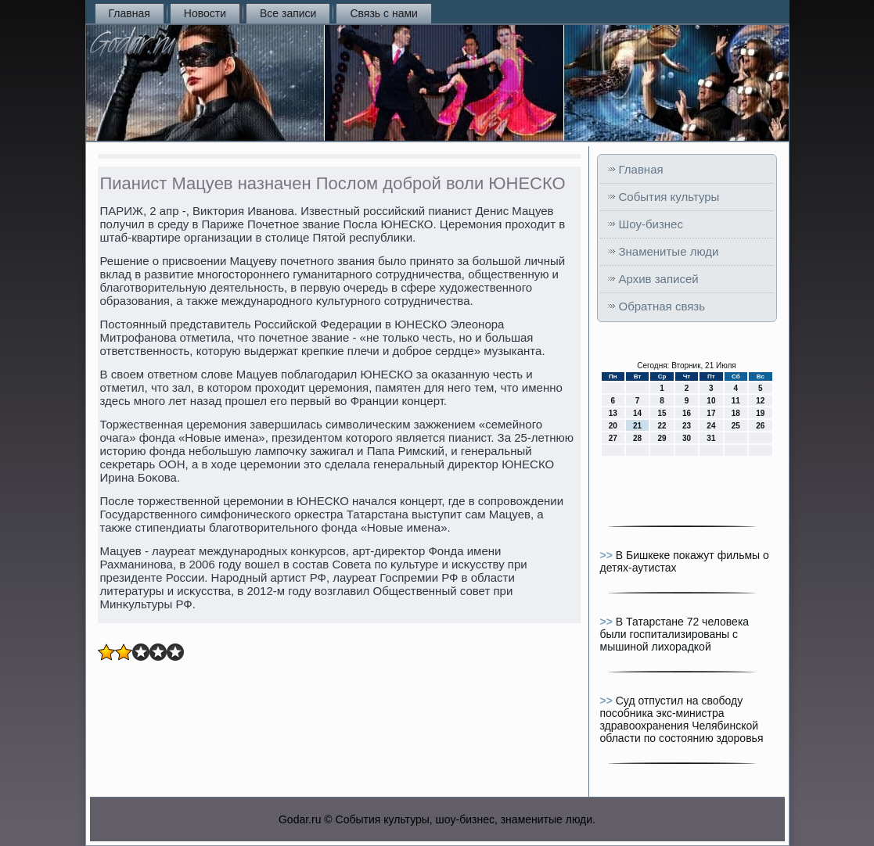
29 (661, 438)
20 (613, 425)
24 (711, 425)
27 (613, 438)
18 (736, 413)
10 (711, 400)
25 (736, 425)
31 (711, 438)
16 (686, 413)
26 (760, 425)
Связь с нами (383, 13)
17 (711, 413)
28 (637, 438)
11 (736, 400)
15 (661, 413)
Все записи (288, 13)
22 (661, 425)
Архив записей (659, 278)
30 (686, 438)
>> (608, 555)
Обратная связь (662, 306)
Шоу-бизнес (651, 224)
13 (613, 413)
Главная (129, 13)
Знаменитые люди (669, 251)
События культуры (669, 196)
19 (760, 413)
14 (637, 413)
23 (686, 425)
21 (637, 425)
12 (760, 400)
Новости (205, 13)
